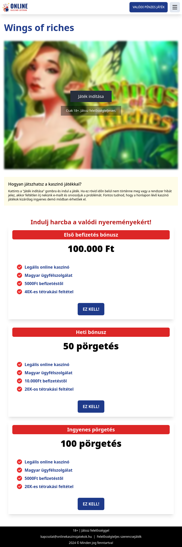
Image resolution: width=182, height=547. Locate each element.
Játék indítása (91, 96)
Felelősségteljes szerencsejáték (119, 536)
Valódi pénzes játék (149, 7)
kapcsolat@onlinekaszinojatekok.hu (66, 536)
